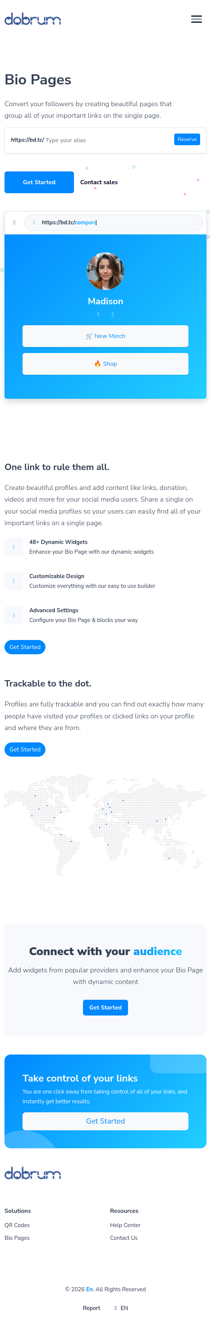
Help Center (125, 1225)
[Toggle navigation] (196, 19)
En (89, 1289)
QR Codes (17, 1225)
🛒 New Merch (105, 336)
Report (91, 1308)
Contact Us (124, 1238)
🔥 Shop (105, 364)
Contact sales (99, 182)
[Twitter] (112, 314)
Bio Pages (17, 1238)
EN (120, 1308)
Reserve (187, 139)
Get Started (39, 182)
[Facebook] (98, 314)
